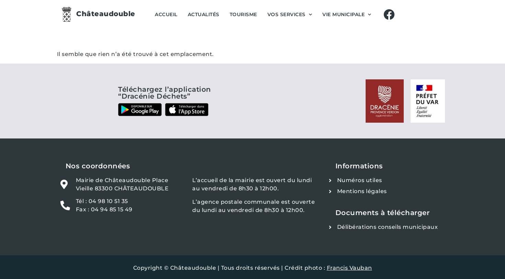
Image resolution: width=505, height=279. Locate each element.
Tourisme (243, 14)
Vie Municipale (346, 14)
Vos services (289, 14)
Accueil (166, 14)
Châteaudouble (105, 14)
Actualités (203, 14)
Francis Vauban (349, 268)
